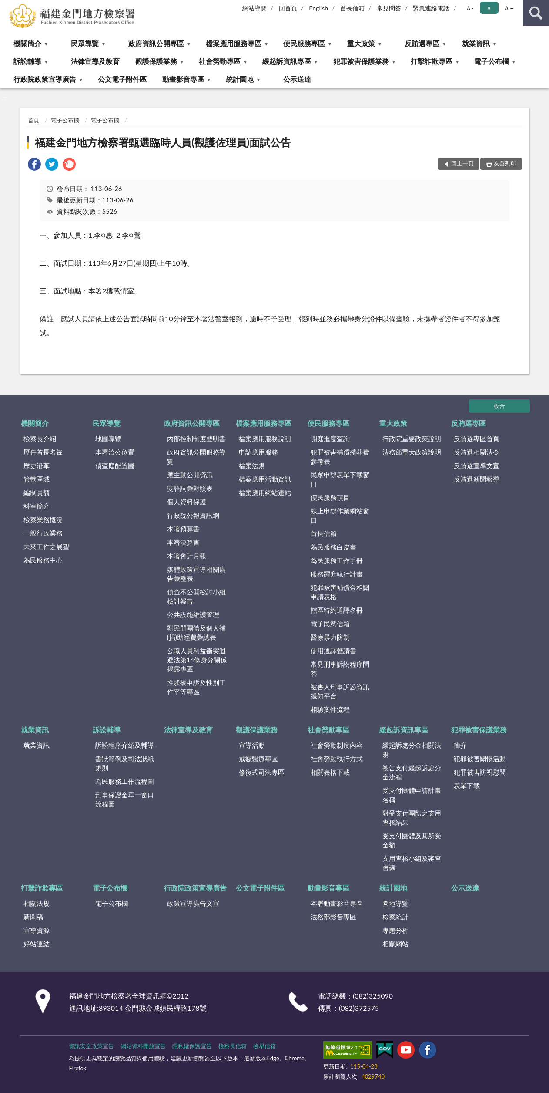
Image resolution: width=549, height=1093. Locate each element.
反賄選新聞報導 (476, 479)
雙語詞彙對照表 (190, 488)
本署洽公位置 (114, 452)
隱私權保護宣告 (192, 1045)
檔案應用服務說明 (265, 438)
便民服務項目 (330, 497)
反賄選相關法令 (476, 452)
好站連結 (36, 944)
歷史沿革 (36, 465)
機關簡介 (27, 43)
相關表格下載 (330, 772)
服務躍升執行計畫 (337, 574)
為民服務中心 (43, 560)
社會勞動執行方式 (337, 758)
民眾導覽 (85, 43)
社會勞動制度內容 (337, 745)
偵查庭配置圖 (114, 465)
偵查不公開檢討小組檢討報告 (196, 596)
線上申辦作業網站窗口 (340, 515)
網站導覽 (254, 8)
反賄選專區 (422, 43)
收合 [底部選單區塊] (499, 405)
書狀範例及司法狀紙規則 (124, 763)
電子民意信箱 (330, 623)
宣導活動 (252, 745)
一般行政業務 (43, 533)
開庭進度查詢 (330, 438)
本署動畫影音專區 (337, 903)
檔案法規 (252, 465)
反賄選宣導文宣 (476, 465)
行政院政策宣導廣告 (44, 79)
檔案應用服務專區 (233, 43)
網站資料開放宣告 (143, 1045)
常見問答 (389, 8)
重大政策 (361, 43)
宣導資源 (36, 930)
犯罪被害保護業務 (361, 61)
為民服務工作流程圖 (124, 781)
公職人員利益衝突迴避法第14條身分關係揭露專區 (197, 660)
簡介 (460, 745)
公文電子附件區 (122, 79)
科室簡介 (36, 506)
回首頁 (288, 8)
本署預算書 (183, 529)
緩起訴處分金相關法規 (411, 749)
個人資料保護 (186, 502)
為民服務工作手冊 (337, 560)
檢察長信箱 (232, 1045)
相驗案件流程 (330, 709)
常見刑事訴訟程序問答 (340, 668)
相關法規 (36, 903)
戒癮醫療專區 (258, 758)
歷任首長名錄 (43, 452)
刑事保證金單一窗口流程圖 (124, 799)
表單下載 (467, 785)
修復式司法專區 (262, 772)
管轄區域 (36, 479)
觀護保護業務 (156, 61)
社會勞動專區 (220, 61)
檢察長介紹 (39, 438)
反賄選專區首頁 (476, 438)
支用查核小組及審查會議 (411, 862)
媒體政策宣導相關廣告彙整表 (196, 573)
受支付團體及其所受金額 (411, 840)
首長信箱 (352, 8)
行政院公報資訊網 (193, 515)
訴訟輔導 (27, 61)
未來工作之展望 (46, 546)
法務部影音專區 (333, 917)
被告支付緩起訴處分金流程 (411, 772)
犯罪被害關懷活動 (480, 758)
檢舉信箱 (264, 1045)
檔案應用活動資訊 (265, 479)
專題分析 (395, 930)
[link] (34, 165)
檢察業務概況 (43, 519)
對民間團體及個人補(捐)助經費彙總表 (196, 632)
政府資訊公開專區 (156, 43)
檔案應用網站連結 (265, 492)
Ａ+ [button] (508, 8)
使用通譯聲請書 (333, 650)
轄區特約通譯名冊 (337, 610)
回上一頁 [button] (462, 163)
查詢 (536, 13)
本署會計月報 (186, 556)
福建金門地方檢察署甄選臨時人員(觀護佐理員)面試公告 (163, 142)
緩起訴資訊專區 (286, 61)
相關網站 (395, 944)
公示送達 (297, 79)
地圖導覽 (108, 438)
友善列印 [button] (505, 163)
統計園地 (240, 79)
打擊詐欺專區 (431, 61)
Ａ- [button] (469, 8)
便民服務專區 (304, 43)
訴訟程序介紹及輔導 (124, 745)
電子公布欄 (491, 61)
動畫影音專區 (183, 79)
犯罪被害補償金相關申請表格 (340, 592)
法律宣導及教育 (95, 61)
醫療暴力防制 (330, 637)
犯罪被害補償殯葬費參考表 (340, 456)
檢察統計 (395, 917)
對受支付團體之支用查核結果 (411, 817)
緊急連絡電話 (431, 8)
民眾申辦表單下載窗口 (340, 479)
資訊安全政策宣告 (91, 1045)
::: (7, 6)
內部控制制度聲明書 (196, 438)
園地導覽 (395, 903)
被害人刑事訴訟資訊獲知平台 (340, 691)
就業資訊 (476, 43)
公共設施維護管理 (193, 614)
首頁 (33, 120)
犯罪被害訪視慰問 (480, 772)
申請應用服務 (258, 452)
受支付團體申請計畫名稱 (411, 794)
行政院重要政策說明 (411, 438)
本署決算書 (183, 542)
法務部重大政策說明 (411, 452)
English (318, 8)
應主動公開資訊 (190, 475)
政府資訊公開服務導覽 (196, 456)
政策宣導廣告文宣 (193, 903)
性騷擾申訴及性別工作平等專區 (196, 686)
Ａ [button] (489, 8)
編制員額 (36, 492)
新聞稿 (33, 917)
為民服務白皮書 (333, 547)
